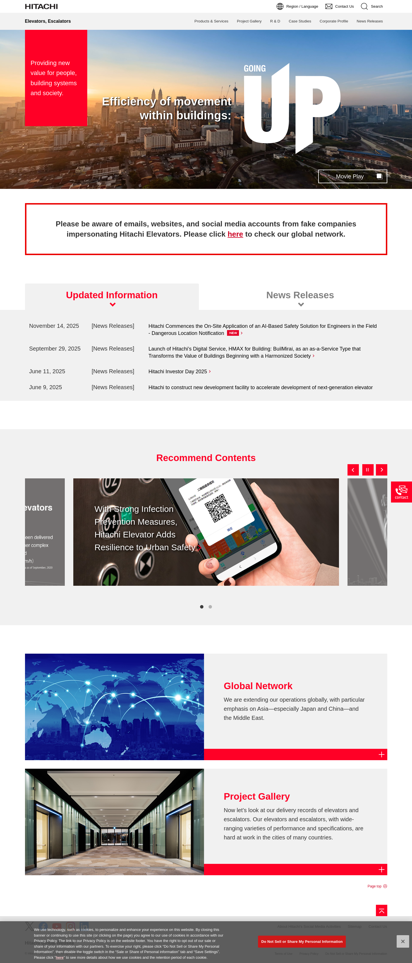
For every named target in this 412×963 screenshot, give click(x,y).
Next (381, 470)
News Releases (370, 21)
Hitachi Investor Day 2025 (178, 371)
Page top (375, 886)
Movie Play (350, 176)
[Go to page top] (381, 910)
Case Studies (300, 21)
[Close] (403, 944)
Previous (353, 470)
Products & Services (211, 21)
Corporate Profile (334, 21)
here (235, 234)
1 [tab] (202, 607)
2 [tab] (210, 607)
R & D (275, 21)
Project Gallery (249, 21)
